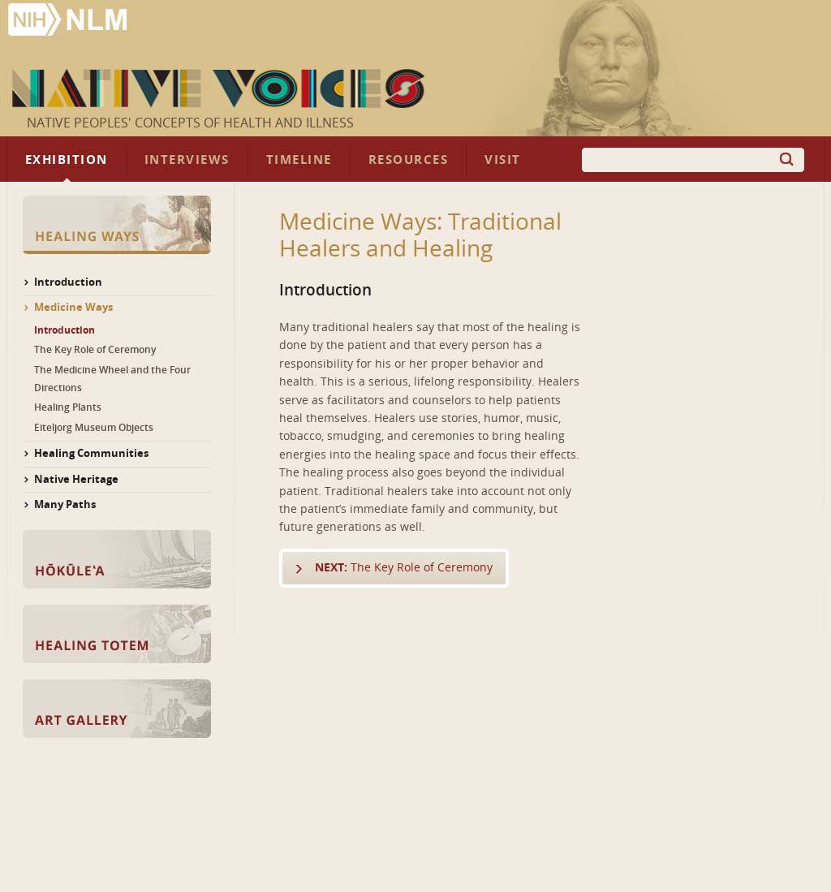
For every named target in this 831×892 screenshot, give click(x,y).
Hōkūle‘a (117, 559)
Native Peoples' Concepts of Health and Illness (190, 123)
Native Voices (220, 88)
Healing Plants (67, 407)
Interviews (187, 160)
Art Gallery (117, 708)
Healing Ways (117, 225)
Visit (502, 160)
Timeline (299, 160)
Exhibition (66, 160)
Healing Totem (117, 634)
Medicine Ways (73, 307)
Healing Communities (91, 453)
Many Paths (65, 504)
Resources (408, 160)
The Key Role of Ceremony (404, 568)
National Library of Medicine (69, 21)
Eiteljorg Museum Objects (93, 427)
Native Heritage (76, 479)
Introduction (68, 282)
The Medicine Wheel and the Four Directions (112, 379)
